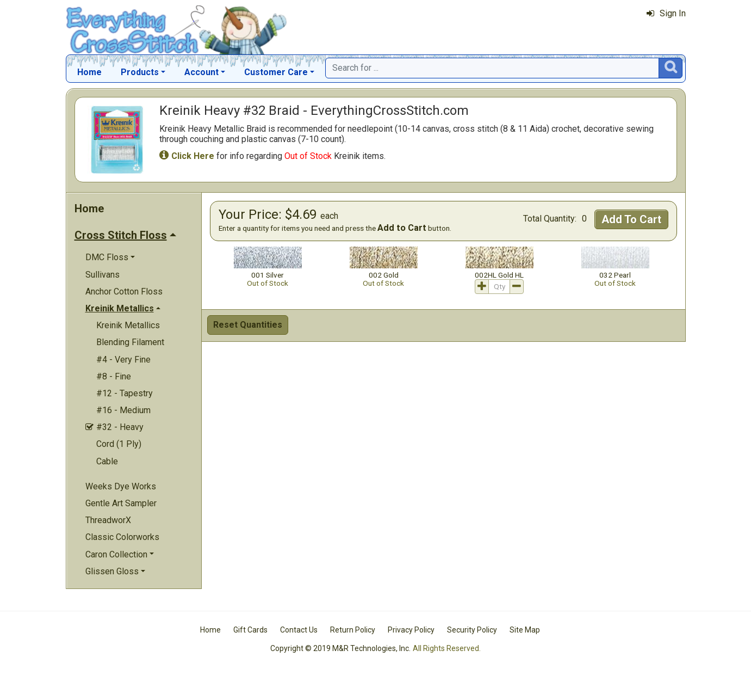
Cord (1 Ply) (118, 444)
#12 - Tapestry (124, 393)
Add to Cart (401, 228)
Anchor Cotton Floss (124, 291)
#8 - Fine (113, 376)
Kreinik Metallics (128, 325)
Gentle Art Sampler (121, 503)
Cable (107, 461)
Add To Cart (631, 219)
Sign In (666, 13)
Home (89, 72)
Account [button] (201, 72)
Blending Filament (130, 342)
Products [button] (140, 72)
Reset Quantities (247, 325)
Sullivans (102, 274)
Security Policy (472, 629)
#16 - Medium (123, 410)
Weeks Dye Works (120, 486)
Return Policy (352, 629)
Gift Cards (250, 629)
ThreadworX (108, 520)
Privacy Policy (411, 629)
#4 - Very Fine (123, 359)
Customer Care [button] (276, 72)
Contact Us (299, 629)
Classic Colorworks (122, 537)
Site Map (525, 629)
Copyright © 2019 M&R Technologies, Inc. (340, 648)
